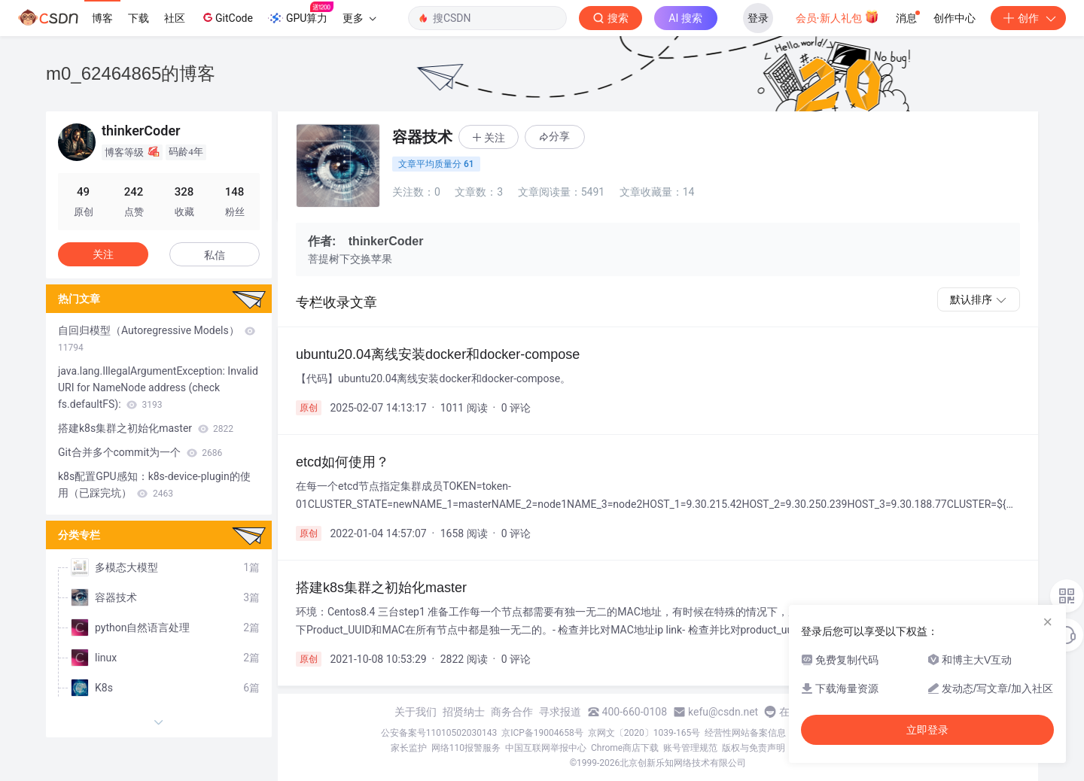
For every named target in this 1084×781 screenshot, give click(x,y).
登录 (758, 18)
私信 (214, 255)
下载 (138, 18)
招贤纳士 (464, 712)
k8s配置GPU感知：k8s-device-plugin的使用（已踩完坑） (154, 484)
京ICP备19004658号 (542, 733)
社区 (174, 18)
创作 (1028, 18)
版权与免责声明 (753, 748)
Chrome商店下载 (625, 748)
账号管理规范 (690, 748)
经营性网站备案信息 (745, 733)
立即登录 (927, 730)
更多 (359, 18)
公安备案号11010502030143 (439, 733)
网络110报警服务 (466, 748)
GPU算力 (300, 14)
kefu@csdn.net (723, 712)
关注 (103, 254)
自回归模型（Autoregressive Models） (156, 338)
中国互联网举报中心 (545, 748)
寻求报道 (560, 712)
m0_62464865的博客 (130, 73)
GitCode (226, 17)
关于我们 (415, 712)
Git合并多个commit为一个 (140, 452)
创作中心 (954, 18)
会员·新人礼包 (837, 16)
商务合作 (512, 712)
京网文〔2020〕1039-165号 (644, 733)
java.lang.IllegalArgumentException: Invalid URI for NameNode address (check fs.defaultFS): (158, 387)
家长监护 (409, 748)
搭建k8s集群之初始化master (145, 428)
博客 (102, 18)
